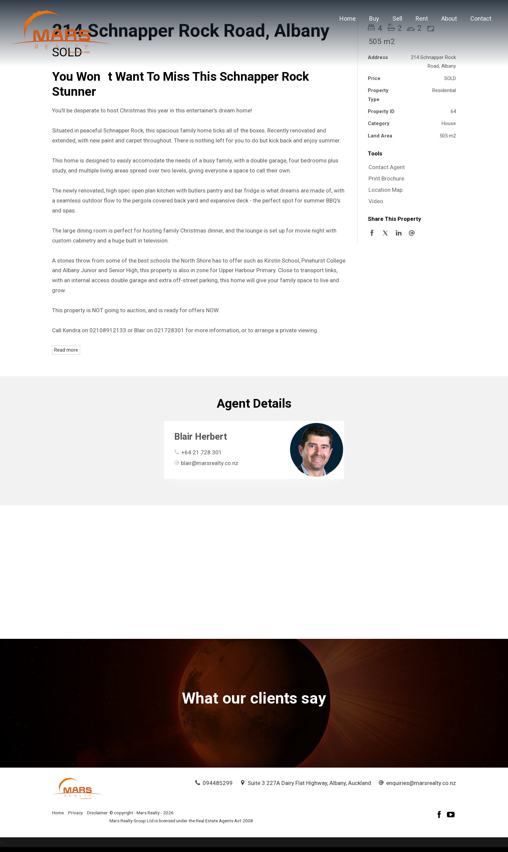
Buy (374, 18)
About (449, 18)
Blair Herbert (200, 436)
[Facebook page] (440, 815)
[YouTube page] (451, 815)
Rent (422, 18)
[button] (410, 178)
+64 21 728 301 (201, 452)
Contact (480, 18)
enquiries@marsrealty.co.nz (421, 783)
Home (347, 18)
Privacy (75, 812)
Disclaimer (97, 812)
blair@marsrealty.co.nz (209, 463)
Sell (397, 18)
